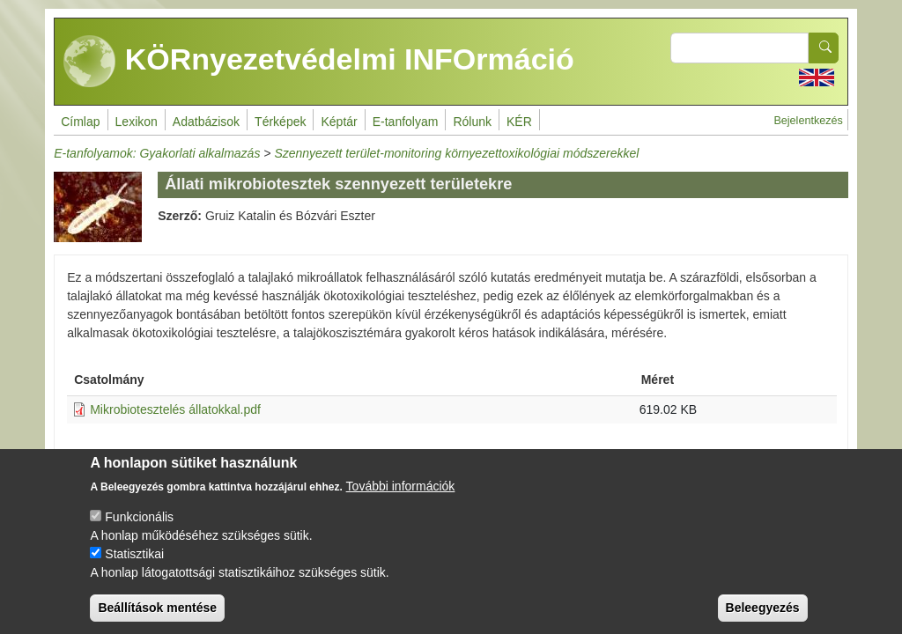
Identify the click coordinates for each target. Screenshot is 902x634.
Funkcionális (139, 532)
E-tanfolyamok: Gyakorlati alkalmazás (157, 153)
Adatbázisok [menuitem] (206, 121)
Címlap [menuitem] (80, 121)
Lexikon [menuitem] (136, 121)
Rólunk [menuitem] (472, 121)
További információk (400, 501)
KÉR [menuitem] (519, 121)
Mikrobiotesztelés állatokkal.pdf (175, 409)
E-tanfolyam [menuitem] (406, 121)
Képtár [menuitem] (339, 121)
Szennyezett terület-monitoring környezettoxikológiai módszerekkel (456, 153)
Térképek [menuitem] (280, 121)
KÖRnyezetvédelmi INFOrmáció (318, 61)
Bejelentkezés (807, 120)
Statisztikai (134, 569)
